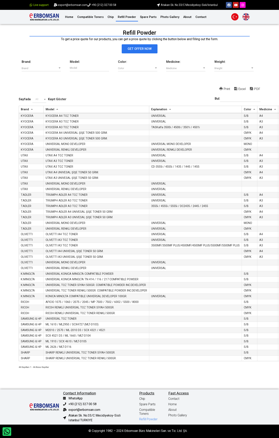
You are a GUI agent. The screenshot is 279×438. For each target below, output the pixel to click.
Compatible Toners (90, 17)
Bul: (238, 99)
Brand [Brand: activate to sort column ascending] (25, 109)
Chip (111, 17)
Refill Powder (127, 17)
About (187, 17)
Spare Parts (148, 17)
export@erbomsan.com (72, 4)
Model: (75, 61)
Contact (200, 17)
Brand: (26, 61)
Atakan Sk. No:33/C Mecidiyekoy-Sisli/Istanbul (189, 4)
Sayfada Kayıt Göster (42, 99)
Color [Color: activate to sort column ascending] (247, 109)
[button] (139, 48)
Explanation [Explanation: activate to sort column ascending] (159, 109)
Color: (122, 61)
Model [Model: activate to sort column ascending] (50, 109)
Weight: (220, 61)
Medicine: (173, 61)
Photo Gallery (169, 17)
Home (69, 17)
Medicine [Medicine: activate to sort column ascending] (265, 109)
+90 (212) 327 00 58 (103, 4)
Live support (41, 4)
